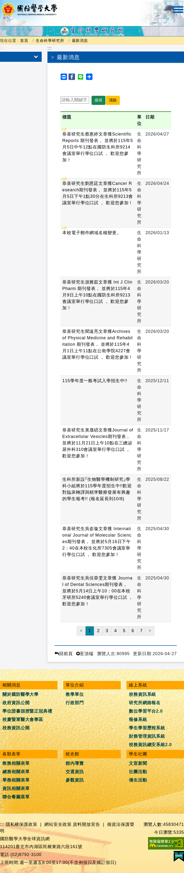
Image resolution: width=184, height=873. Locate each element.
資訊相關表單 (15, 788)
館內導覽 (75, 763)
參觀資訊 (75, 780)
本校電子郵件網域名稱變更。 (91, 232)
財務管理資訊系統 (147, 736)
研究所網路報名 (145, 702)
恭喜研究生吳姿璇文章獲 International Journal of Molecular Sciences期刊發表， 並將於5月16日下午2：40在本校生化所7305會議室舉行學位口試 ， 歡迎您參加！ (97, 541)
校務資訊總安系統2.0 (150, 744)
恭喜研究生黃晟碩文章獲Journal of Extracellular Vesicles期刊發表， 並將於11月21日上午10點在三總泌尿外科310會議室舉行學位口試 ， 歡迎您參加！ (97, 443)
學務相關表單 (15, 780)
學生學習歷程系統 (147, 728)
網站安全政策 (57, 824)
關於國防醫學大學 (20, 694)
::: (2, 47)
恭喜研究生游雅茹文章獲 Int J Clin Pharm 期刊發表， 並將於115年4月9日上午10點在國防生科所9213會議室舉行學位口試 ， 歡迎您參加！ (97, 295)
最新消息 (80, 40)
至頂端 (85, 653)
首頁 (24, 40)
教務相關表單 (15, 763)
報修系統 (138, 719)
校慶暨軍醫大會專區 (22, 719)
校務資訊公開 (15, 728)
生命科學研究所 (50, 40)
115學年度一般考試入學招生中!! (94, 380)
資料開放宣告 (86, 824)
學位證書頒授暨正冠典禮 (27, 711)
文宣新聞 (138, 763)
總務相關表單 (15, 771)
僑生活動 (138, 780)
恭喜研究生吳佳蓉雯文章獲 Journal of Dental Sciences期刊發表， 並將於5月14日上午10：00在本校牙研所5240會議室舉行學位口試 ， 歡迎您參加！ (97, 591)
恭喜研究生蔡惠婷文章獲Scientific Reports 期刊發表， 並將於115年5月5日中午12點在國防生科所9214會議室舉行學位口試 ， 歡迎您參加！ (97, 147)
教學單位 (75, 694)
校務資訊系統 (142, 694)
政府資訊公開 (15, 702)
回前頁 (64, 653)
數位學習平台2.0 (146, 711)
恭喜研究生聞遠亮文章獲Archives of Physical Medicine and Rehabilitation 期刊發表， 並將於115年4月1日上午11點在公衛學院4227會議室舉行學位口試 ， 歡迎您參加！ (97, 344)
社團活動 (138, 771)
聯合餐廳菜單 (15, 796)
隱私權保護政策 (21, 824)
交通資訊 (75, 771)
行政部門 (75, 702)
